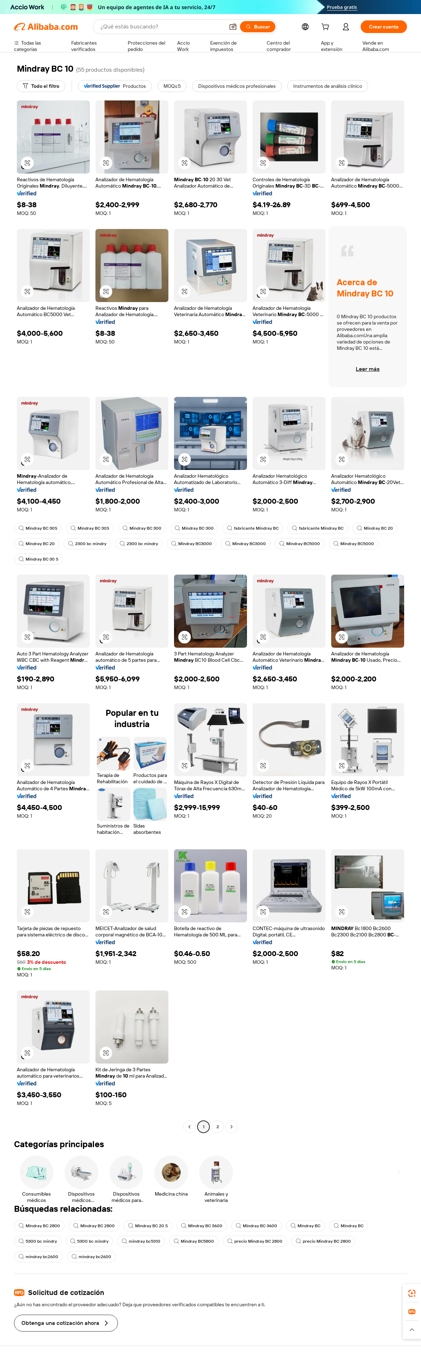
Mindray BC (305, 1226)
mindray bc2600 (38, 1257)
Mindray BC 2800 (39, 1226)
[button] (233, 26)
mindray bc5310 (141, 1241)
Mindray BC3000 (191, 544)
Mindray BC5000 (299, 544)
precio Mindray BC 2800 (254, 1241)
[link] (412, 1293)
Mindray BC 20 (375, 528)
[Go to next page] (231, 1126)
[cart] (326, 28)
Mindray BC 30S (38, 528)
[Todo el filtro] (41, 86)
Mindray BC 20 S (148, 1226)
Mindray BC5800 (194, 1241)
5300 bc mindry (38, 1241)
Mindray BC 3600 (201, 1226)
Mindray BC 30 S (38, 559)
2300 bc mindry (87, 544)
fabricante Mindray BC (253, 528)
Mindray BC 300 (141, 528)
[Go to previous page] (189, 1126)
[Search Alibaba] (161, 27)
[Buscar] (257, 26)
